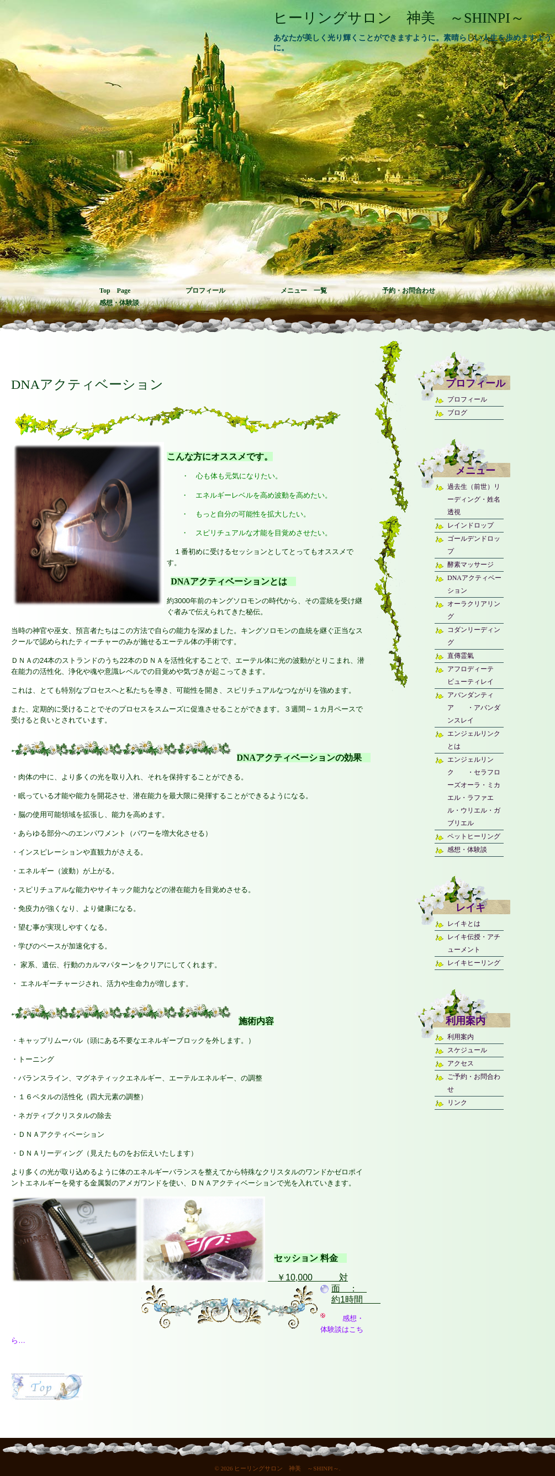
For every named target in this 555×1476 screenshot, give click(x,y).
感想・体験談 (119, 303)
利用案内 (460, 1037)
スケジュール (467, 1050)
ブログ (457, 413)
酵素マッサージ (470, 564)
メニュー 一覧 (304, 290)
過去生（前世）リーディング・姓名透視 (473, 499)
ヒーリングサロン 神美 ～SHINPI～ (399, 18)
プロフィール (205, 290)
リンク (457, 1102)
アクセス (460, 1063)
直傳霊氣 (460, 656)
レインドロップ (470, 525)
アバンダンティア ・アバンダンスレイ (473, 707)
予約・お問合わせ (408, 290)
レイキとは (463, 923)
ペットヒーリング (473, 836)
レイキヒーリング (473, 963)
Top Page (114, 290)
